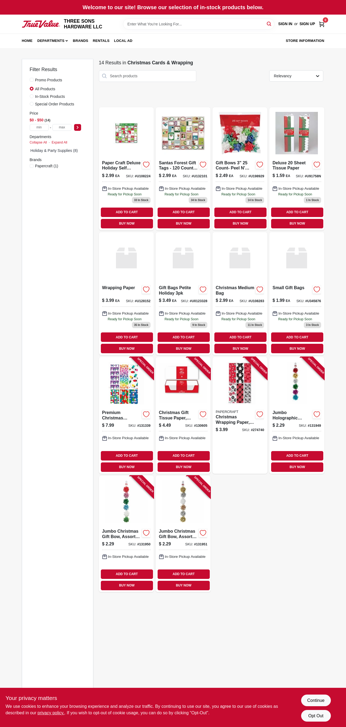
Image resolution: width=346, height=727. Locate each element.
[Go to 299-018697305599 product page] (183, 168)
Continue (315, 700)
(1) (46, 166)
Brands (80, 41)
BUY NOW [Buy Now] (126, 223)
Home (27, 41)
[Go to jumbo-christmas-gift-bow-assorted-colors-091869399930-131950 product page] (126, 534)
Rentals (101, 41)
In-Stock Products (50, 96)
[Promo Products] (32, 80)
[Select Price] (77, 127)
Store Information (305, 41)
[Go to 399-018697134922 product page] (126, 293)
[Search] (269, 23)
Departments (50, 41)
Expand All (59, 142)
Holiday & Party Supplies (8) (54, 150)
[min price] (39, 127)
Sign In (285, 24)
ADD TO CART (127, 212)
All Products (45, 89)
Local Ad (123, 41)
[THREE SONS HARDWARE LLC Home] (41, 24)
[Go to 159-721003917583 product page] (296, 168)
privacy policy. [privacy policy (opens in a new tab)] (51, 713)
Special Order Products (54, 104)
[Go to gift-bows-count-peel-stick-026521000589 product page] (239, 168)
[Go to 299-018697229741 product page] (239, 293)
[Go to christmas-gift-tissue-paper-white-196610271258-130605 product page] (183, 415)
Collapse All (38, 142)
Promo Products (48, 80)
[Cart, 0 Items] (321, 24)
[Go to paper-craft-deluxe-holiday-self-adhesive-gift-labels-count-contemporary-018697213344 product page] (126, 168)
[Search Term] (198, 24)
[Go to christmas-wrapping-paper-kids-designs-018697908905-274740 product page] (239, 415)
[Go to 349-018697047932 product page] (183, 293)
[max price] (61, 127)
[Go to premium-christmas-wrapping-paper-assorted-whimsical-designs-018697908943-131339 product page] (126, 415)
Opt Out (315, 715)
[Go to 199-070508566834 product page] (296, 293)
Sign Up (307, 24)
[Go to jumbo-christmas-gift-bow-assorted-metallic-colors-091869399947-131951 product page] (183, 534)
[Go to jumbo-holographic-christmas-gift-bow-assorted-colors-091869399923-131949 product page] (296, 415)
